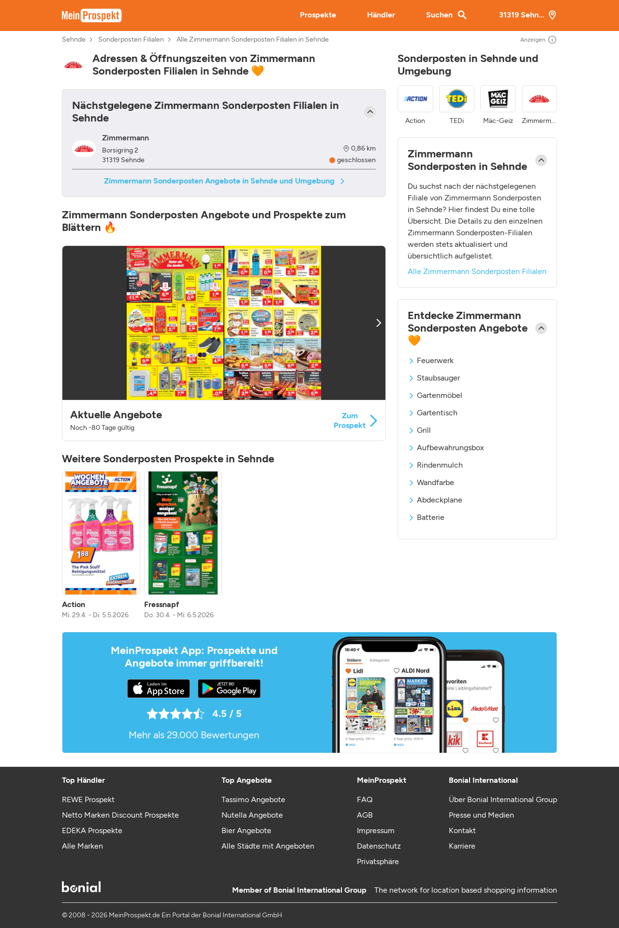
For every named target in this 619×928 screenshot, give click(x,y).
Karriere (462, 846)
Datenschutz (379, 846)
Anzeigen (538, 40)
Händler (381, 14)
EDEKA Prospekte (92, 830)
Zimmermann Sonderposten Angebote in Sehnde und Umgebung (224, 180)
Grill (419, 430)
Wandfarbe (431, 482)
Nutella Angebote (252, 815)
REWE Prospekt (88, 799)
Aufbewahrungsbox (446, 447)
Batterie (426, 517)
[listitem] (101, 545)
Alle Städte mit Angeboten (267, 846)
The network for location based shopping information (465, 890)
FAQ (364, 799)
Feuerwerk (431, 360)
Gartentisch (432, 412)
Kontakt (462, 830)
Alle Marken (82, 846)
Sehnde (74, 39)
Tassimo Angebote (253, 799)
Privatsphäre (378, 861)
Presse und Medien (481, 815)
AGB (365, 815)
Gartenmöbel (435, 395)
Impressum (376, 830)
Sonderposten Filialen (131, 39)
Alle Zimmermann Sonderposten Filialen (477, 271)
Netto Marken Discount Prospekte (120, 815)
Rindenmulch (435, 465)
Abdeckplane (435, 499)
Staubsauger (434, 377)
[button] (224, 343)
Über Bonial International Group (503, 799)
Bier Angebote (246, 830)
